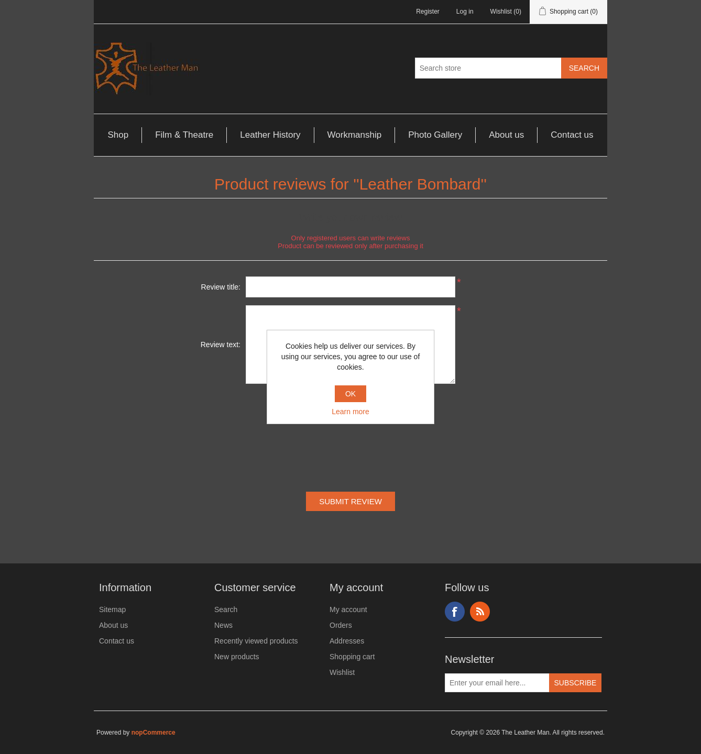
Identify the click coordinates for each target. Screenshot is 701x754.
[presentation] (350, 439)
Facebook (455, 612)
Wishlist (342, 672)
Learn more (350, 411)
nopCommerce (154, 732)
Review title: (220, 287)
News (223, 625)
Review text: (220, 344)
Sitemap (112, 609)
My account (348, 609)
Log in (465, 11)
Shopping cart (352, 656)
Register (428, 11)
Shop (117, 135)
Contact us (572, 135)
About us (506, 135)
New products (236, 656)
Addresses (347, 641)
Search (225, 609)
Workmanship (354, 135)
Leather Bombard (420, 184)
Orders (341, 625)
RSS (480, 612)
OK (350, 394)
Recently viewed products (256, 641)
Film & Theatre (184, 135)
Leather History (270, 135)
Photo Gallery (435, 135)
